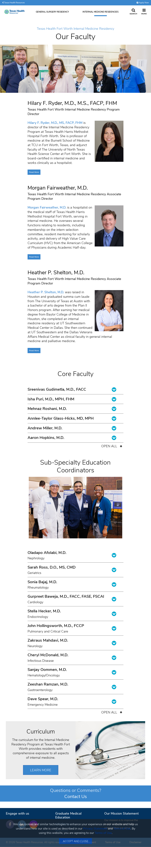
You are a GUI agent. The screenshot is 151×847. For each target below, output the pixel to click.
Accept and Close (75, 841)
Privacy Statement (95, 829)
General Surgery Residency (52, 11)
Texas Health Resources (13, 2)
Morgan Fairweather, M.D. (47, 207)
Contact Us (75, 796)
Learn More (40, 770)
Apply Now (143, 2)
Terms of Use (121, 829)
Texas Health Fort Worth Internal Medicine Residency (75, 29)
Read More (34, 172)
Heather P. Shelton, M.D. (46, 292)
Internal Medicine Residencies (100, 11)
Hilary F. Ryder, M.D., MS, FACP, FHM (55, 123)
